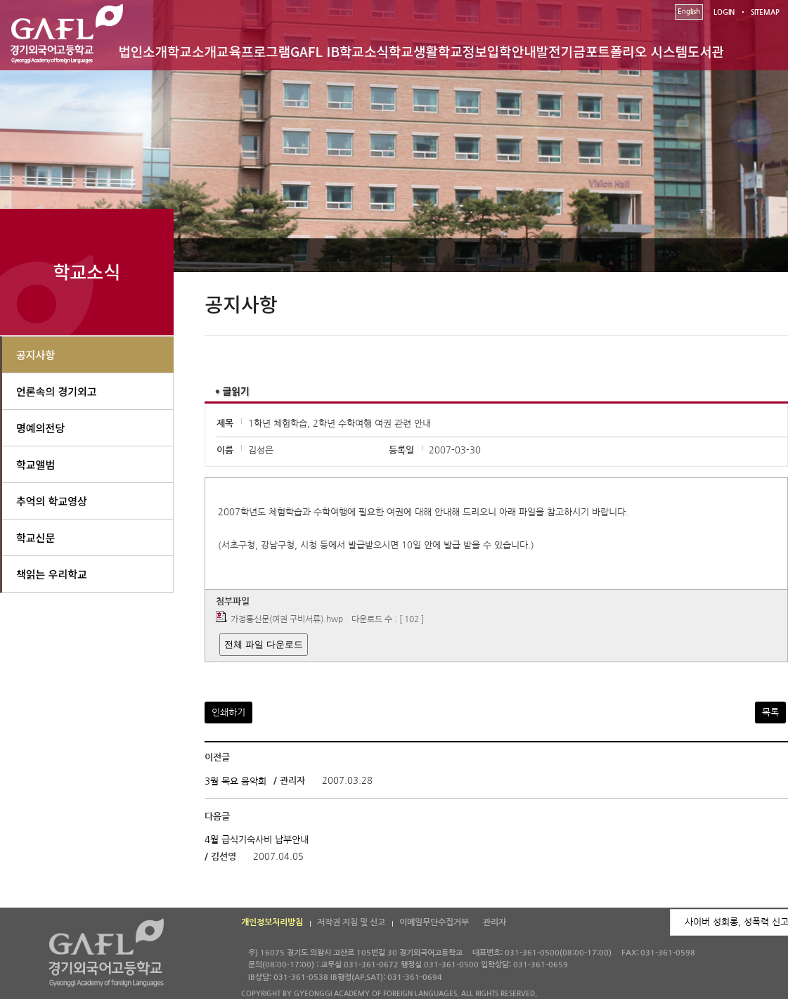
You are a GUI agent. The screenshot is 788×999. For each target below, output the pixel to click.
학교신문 (35, 537)
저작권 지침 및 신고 (351, 922)
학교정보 (462, 50)
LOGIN (724, 12)
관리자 (494, 922)
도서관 (705, 50)
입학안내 (511, 50)
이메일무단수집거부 (434, 922)
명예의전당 (40, 427)
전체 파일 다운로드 (263, 644)
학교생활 (413, 50)
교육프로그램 (253, 50)
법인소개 (142, 50)
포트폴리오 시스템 (636, 50)
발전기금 (561, 50)
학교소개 (192, 50)
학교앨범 (35, 464)
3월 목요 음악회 (235, 780)
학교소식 (364, 50)
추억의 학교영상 (51, 501)
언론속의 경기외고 (56, 391)
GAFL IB (315, 50)
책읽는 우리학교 (51, 574)
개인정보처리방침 (272, 922)
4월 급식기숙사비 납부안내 (257, 839)
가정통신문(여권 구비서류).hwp (287, 619)
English (689, 11)
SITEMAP (765, 12)
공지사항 (35, 354)
